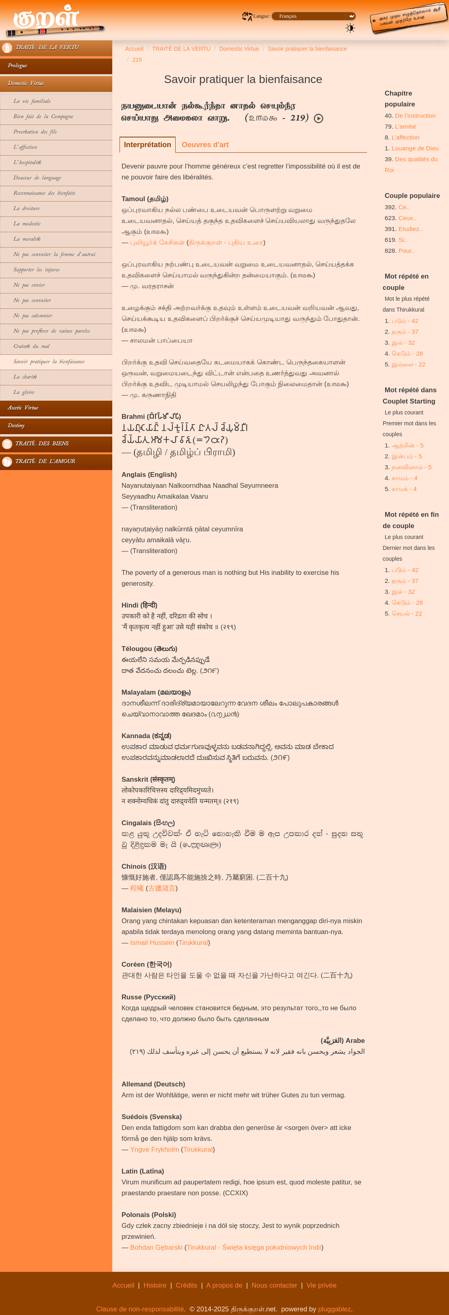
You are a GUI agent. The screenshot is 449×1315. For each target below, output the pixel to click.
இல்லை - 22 (409, 364)
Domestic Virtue (23, 84)
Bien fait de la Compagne (37, 117)
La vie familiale (26, 101)
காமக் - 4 (404, 488)
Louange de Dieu (415, 148)
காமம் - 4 (405, 477)
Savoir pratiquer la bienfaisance (43, 362)
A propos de (224, 1285)
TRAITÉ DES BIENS (35, 444)
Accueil (123, 1285)
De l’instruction (415, 115)
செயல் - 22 (407, 613)
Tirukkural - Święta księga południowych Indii (254, 1247)
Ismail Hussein (152, 943)
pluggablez (334, 1309)
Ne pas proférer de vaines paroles (46, 331)
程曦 (137, 888)
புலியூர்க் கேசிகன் (157, 242)
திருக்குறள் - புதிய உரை (226, 242)
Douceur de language (31, 178)
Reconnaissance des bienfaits (38, 193)
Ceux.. (407, 217)
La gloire (18, 392)
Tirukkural (193, 943)
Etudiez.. (411, 228)
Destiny (13, 426)
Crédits (186, 1285)
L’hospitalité (21, 163)
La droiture (21, 209)
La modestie (21, 224)
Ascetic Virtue (20, 408)
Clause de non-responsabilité (140, 1309)
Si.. (403, 239)
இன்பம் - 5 (407, 456)
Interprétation (147, 145)
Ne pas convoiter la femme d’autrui (48, 255)
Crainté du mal (28, 346)
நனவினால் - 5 (412, 467)
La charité (19, 377)
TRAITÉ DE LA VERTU (40, 48)
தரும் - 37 (405, 331)
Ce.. (404, 207)
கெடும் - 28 (407, 353)
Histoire (155, 1285)
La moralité (21, 239)
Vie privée (321, 1285)
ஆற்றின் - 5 (408, 445)
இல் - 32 (403, 342)
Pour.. (407, 250)
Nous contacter (274, 1285)
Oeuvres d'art (205, 145)
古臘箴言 (162, 888)
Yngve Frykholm (154, 1149)
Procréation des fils (29, 132)
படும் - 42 (405, 320)
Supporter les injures (30, 270)
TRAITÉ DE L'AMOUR (38, 462)
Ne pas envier (23, 285)
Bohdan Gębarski (156, 1247)
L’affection (19, 147)
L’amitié (406, 126)
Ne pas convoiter (26, 301)
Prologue (14, 66)
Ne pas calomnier (27, 316)
